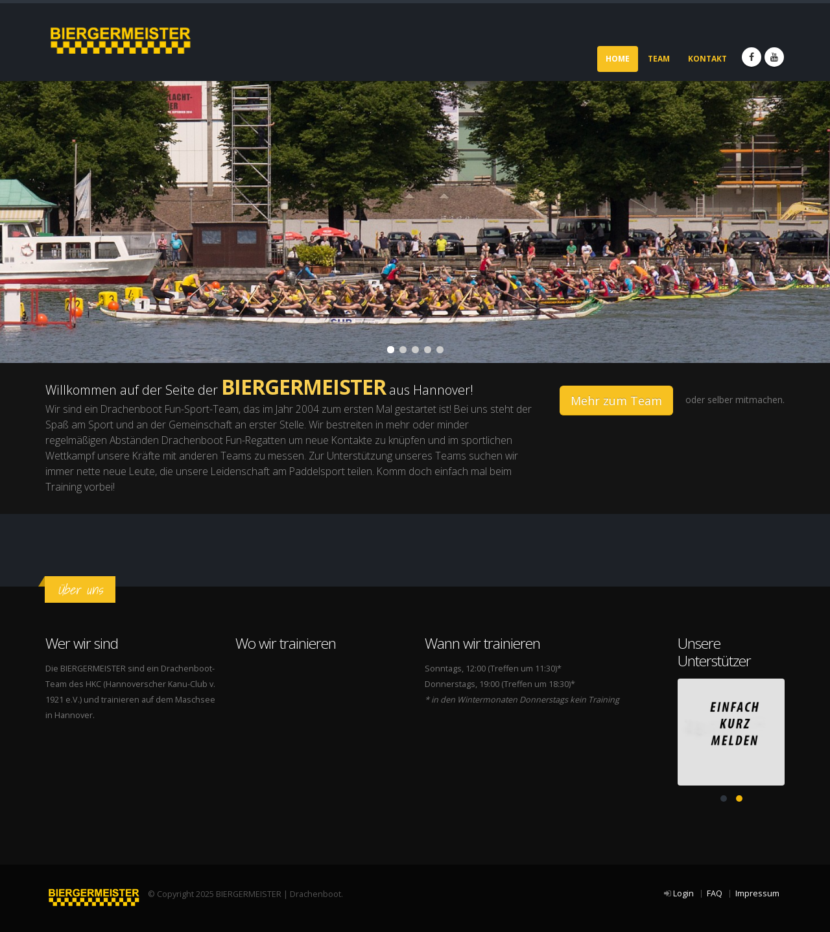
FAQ (714, 893)
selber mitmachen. (746, 399)
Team (659, 58)
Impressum (757, 893)
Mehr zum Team (616, 400)
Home (618, 58)
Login (683, 893)
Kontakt (707, 58)
